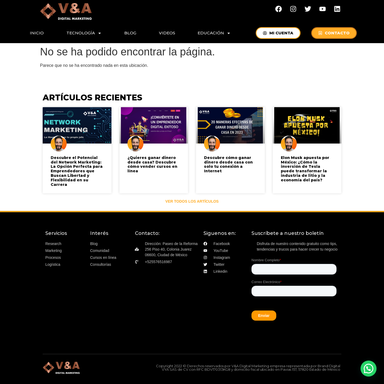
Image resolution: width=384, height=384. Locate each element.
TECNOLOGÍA (84, 33)
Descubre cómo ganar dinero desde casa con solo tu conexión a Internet (228, 164)
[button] (369, 369)
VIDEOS (167, 32)
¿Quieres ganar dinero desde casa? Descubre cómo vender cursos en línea (152, 164)
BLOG (130, 32)
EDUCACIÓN (214, 33)
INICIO (37, 32)
